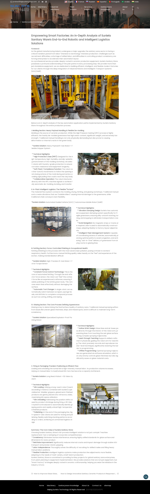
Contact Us (96, 485)
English (70, 2)
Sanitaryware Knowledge (106, 8)
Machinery (42, 7)
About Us (125, 8)
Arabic (127, 2)
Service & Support (88, 8)
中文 (133, 8)
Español (103, 2)
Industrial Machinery (55, 8)
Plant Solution (73, 8)
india (137, 2)
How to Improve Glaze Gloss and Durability (45, 473)
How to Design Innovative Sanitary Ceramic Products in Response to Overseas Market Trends (88, 473)
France (81, 2)
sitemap (107, 485)
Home (33, 7)
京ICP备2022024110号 (94, 489)
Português (115, 2)
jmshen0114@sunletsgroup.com (25, 2)
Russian (92, 2)
